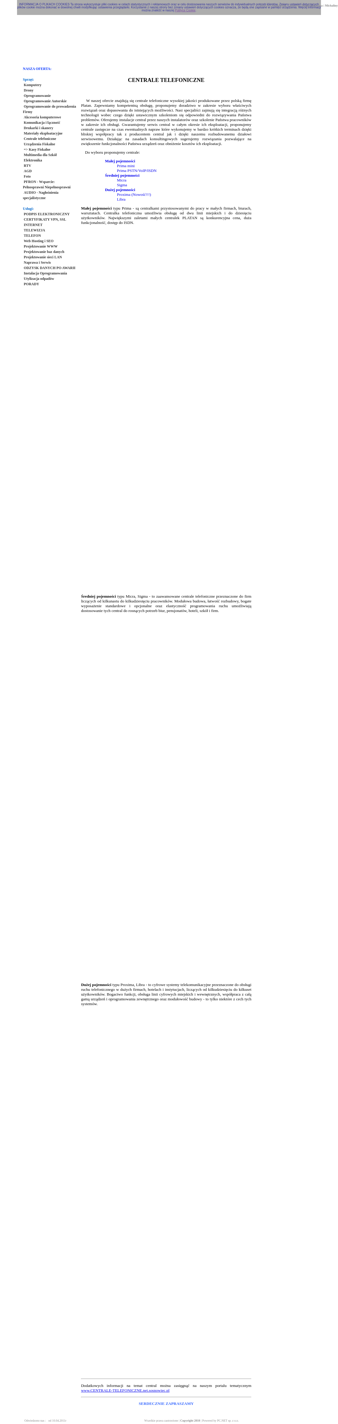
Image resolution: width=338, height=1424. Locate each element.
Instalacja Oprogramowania (45, 273)
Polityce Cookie (185, 10)
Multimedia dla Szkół (40, 155)
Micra (121, 180)
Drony (28, 90)
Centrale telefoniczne (40, 139)
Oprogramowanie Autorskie (45, 101)
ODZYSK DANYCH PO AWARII (50, 268)
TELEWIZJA (34, 230)
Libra (121, 199)
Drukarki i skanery (38, 128)
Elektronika (33, 160)
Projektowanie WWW (41, 246)
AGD (28, 171)
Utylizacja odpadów (39, 279)
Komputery (33, 85)
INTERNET (33, 225)
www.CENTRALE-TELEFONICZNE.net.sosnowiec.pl (125, 1390)
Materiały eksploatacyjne (43, 133)
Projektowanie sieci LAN (43, 257)
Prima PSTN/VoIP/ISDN (137, 170)
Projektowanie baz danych (44, 252)
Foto (27, 176)
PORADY (31, 284)
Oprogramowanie (37, 96)
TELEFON (32, 235)
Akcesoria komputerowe (42, 117)
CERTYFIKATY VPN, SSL (45, 219)
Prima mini (126, 166)
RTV (27, 166)
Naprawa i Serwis (37, 262)
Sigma (122, 185)
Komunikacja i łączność (42, 122)
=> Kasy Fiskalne (37, 149)
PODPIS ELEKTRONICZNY (47, 214)
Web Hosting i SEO (39, 241)
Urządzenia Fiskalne (39, 144)
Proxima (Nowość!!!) (134, 194)
